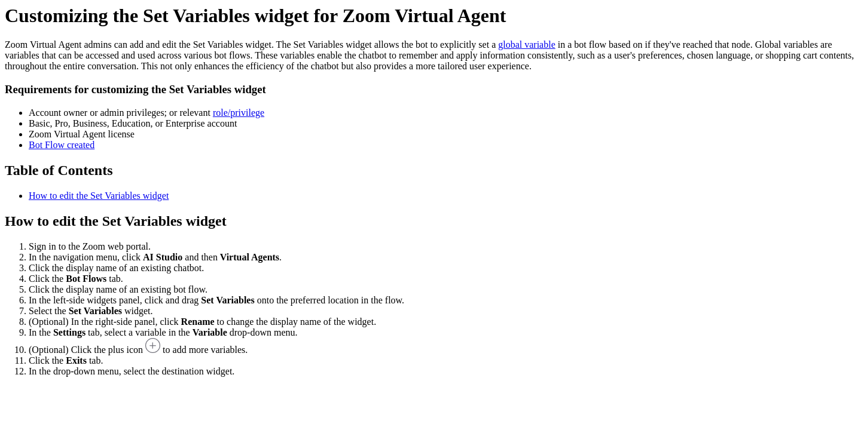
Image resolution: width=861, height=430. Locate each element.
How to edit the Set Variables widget (99, 196)
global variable (526, 44)
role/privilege (238, 113)
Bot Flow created (61, 145)
